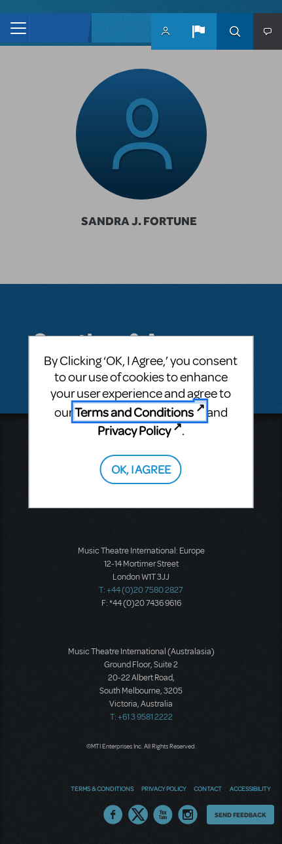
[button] (198, 31)
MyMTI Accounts (165, 31)
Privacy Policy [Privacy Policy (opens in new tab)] (134, 430)
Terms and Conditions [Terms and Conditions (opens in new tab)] (134, 412)
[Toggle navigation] (14, 28)
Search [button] (235, 31)
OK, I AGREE (141, 468)
